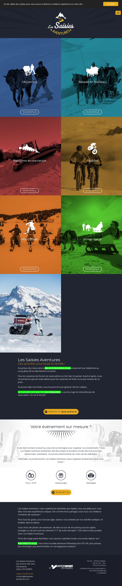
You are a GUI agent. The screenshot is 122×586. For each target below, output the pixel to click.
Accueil (89, 561)
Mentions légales (99, 561)
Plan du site (97, 563)
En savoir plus (62, 492)
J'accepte (111, 4)
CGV (103, 563)
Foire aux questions (99, 565)
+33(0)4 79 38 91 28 (24, 574)
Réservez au (62, 412)
